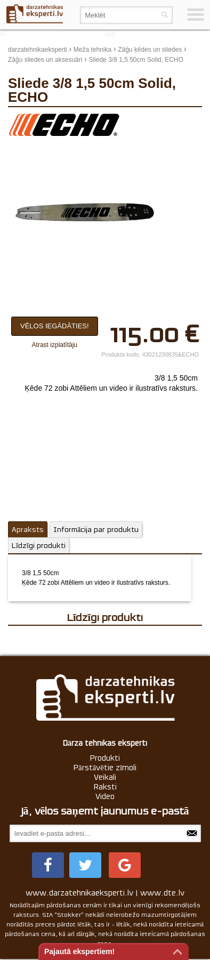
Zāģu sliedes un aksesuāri (45, 59)
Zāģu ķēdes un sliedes (150, 49)
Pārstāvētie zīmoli (105, 767)
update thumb (177, 120)
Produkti (105, 758)
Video (105, 796)
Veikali (105, 777)
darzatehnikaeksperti (37, 49)
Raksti (105, 786)
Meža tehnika (92, 49)
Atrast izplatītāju (54, 345)
